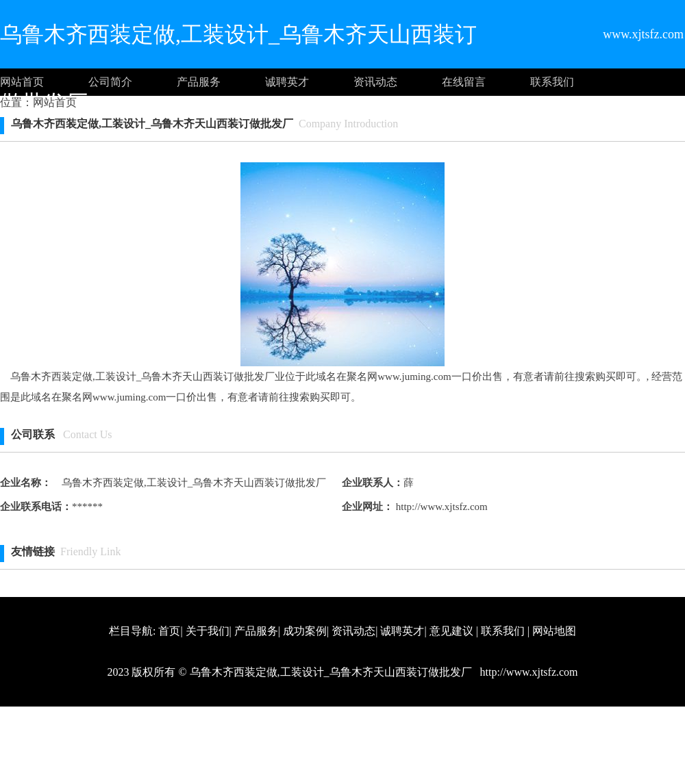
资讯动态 (375, 82)
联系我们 (552, 82)
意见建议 (451, 631)
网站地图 (554, 631)
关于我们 (207, 631)
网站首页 (22, 82)
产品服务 (199, 82)
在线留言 (464, 82)
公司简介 (110, 82)
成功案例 (305, 631)
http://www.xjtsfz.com (440, 506)
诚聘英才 (287, 82)
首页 (169, 631)
